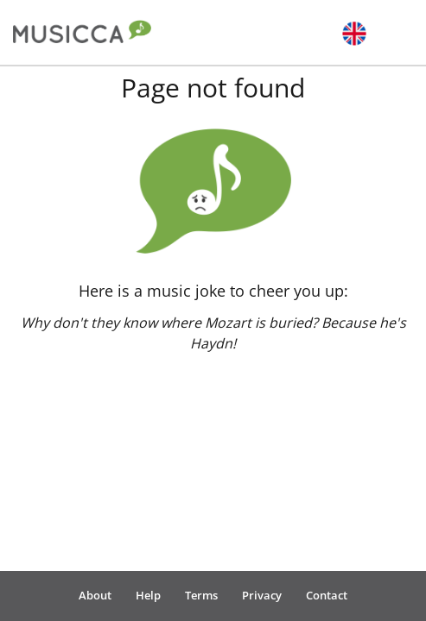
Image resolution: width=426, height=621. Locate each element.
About (95, 595)
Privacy (262, 595)
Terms (201, 595)
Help (148, 595)
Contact (326, 595)
